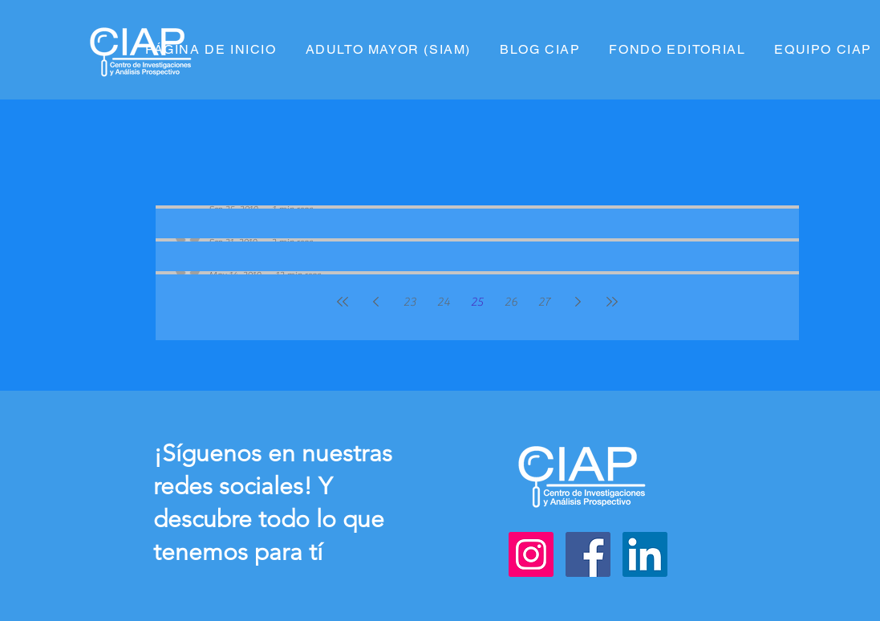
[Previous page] (376, 301)
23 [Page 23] (410, 302)
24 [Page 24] (443, 302)
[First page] (342, 301)
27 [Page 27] (544, 302)
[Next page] (578, 301)
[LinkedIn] (644, 554)
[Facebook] (588, 554)
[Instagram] (531, 554)
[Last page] (612, 301)
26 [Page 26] (511, 302)
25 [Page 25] (477, 302)
